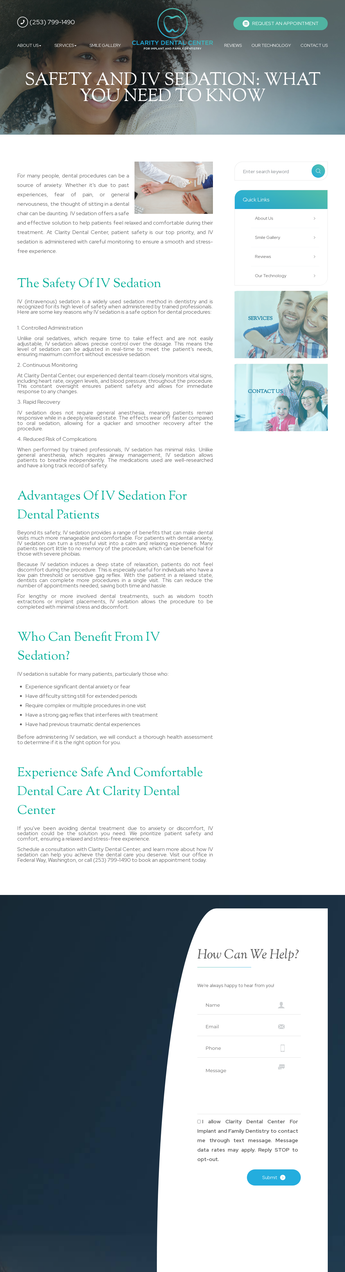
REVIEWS (233, 45)
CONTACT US (314, 45)
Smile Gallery (268, 237)
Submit (269, 1177)
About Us (265, 218)
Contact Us (268, 392)
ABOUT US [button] (29, 45)
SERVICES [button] (65, 45)
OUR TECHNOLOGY (271, 45)
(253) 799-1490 (46, 22)
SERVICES (262, 319)
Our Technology (272, 276)
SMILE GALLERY (105, 45)
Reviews (264, 256)
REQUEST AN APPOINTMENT (285, 23)
